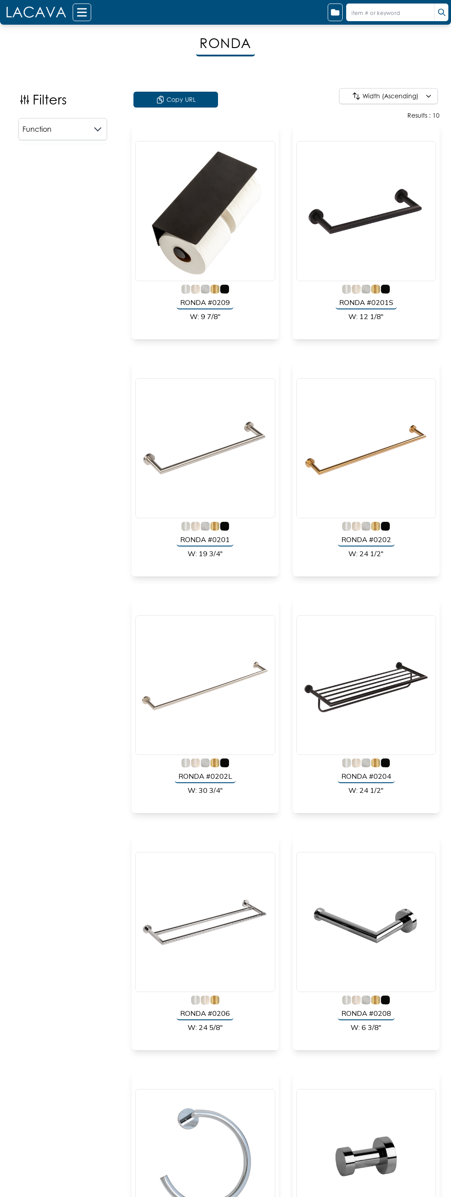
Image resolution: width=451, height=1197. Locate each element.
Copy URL (176, 99)
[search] (441, 12)
